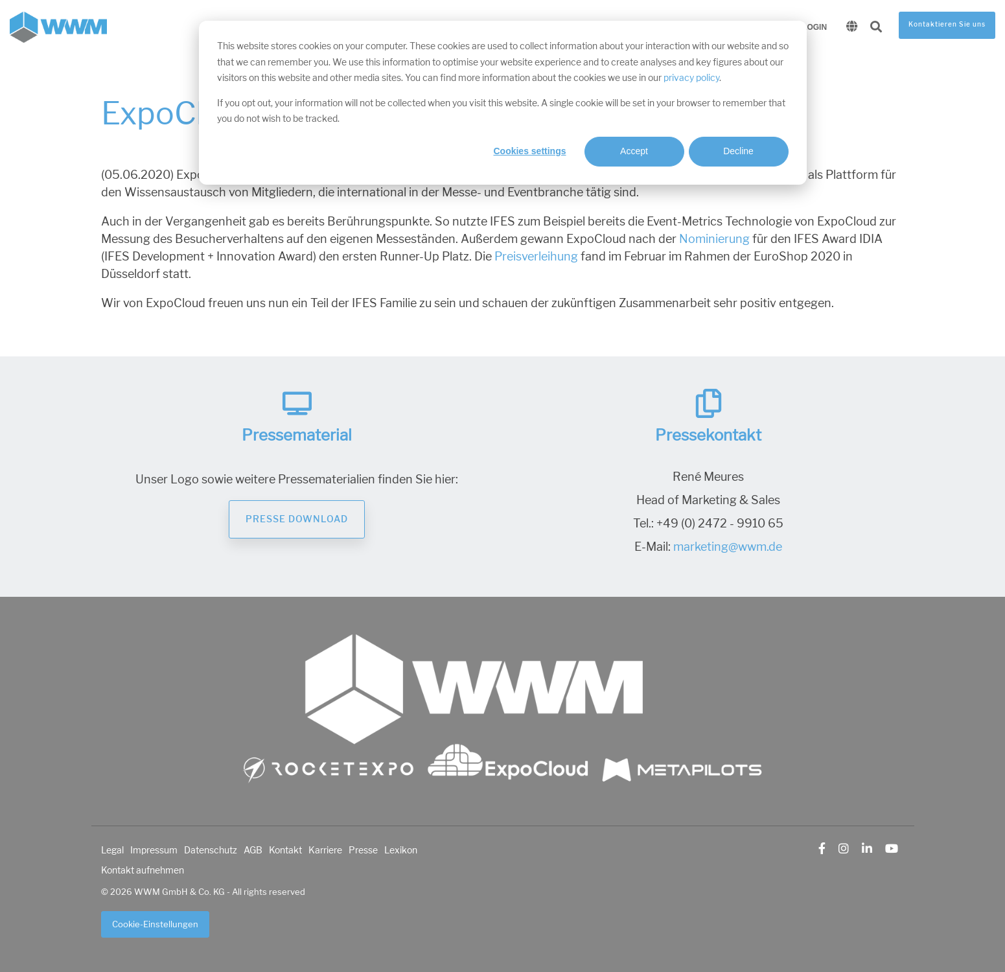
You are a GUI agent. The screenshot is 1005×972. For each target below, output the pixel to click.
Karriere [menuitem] (325, 850)
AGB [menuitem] (253, 850)
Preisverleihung (536, 256)
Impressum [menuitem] (154, 850)
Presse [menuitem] (363, 850)
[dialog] (503, 103)
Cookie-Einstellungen (155, 924)
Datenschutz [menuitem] (210, 850)
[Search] (876, 27)
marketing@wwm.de (727, 547)
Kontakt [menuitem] (285, 850)
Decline (738, 151)
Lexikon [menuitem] (400, 850)
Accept (634, 151)
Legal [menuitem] (112, 850)
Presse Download (297, 519)
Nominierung (715, 239)
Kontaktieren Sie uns (947, 24)
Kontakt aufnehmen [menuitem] (142, 870)
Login (814, 27)
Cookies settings (529, 151)
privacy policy (691, 78)
